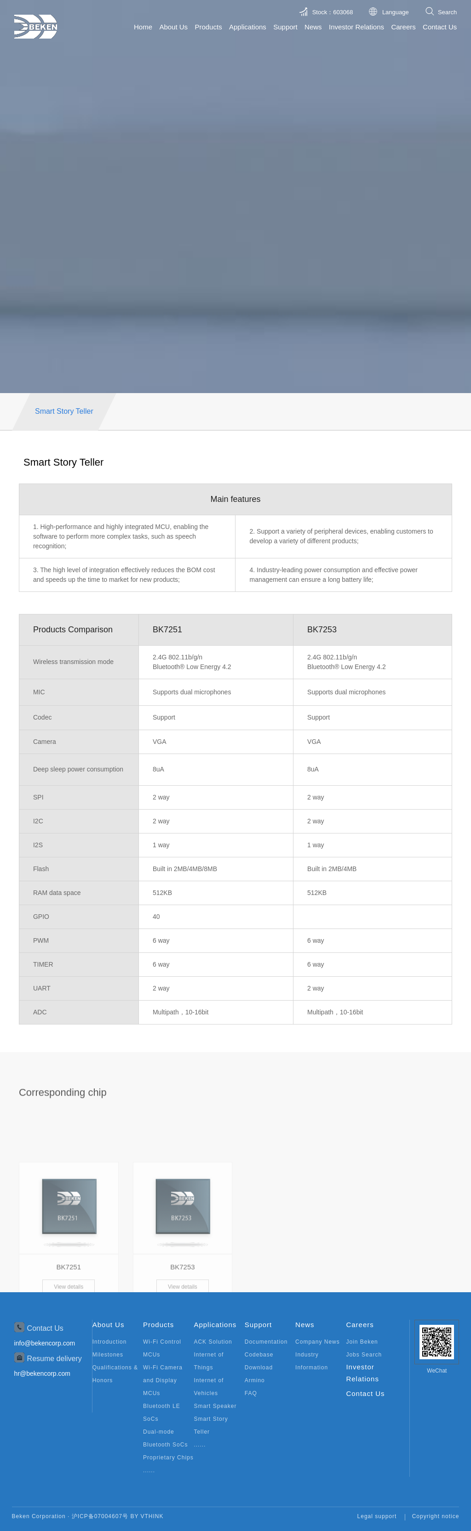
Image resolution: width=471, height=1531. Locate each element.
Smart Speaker (215, 1406)
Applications (247, 27)
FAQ (251, 1393)
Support (285, 27)
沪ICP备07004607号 (100, 1516)
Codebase (259, 1354)
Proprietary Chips (168, 1457)
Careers (403, 27)
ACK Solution (213, 1342)
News (313, 27)
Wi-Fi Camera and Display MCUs (163, 1380)
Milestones (107, 1354)
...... (149, 1470)
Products (208, 27)
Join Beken (362, 1342)
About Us (173, 27)
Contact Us (440, 27)
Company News (317, 1342)
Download (259, 1367)
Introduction (109, 1342)
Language (395, 12)
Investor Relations (356, 27)
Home (143, 27)
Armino (255, 1380)
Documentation (266, 1342)
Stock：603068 (332, 12)
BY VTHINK (146, 1516)
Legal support (377, 1516)
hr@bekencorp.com (42, 1373)
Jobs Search (364, 1354)
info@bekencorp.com (44, 1343)
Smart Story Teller (64, 411)
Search (447, 12)
